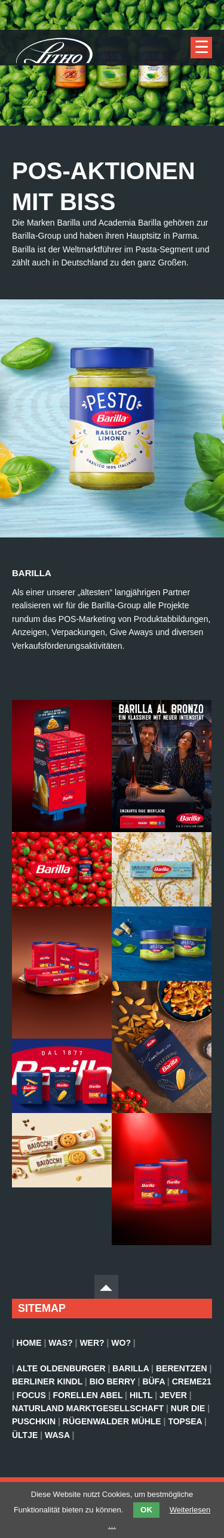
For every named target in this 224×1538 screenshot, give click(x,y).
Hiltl (141, 1395)
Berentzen (181, 1368)
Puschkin (34, 1421)
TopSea (185, 1421)
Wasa (57, 1435)
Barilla (130, 1368)
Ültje (25, 1435)
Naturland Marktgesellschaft (88, 1408)
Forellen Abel (88, 1395)
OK (146, 1509)
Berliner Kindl (47, 1381)
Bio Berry (113, 1381)
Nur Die (188, 1408)
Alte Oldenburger (61, 1368)
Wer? (91, 1343)
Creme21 (191, 1381)
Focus (31, 1395)
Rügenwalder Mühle (112, 1421)
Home (29, 1343)
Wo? (121, 1343)
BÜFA (153, 1381)
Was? (60, 1343)
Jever (173, 1395)
